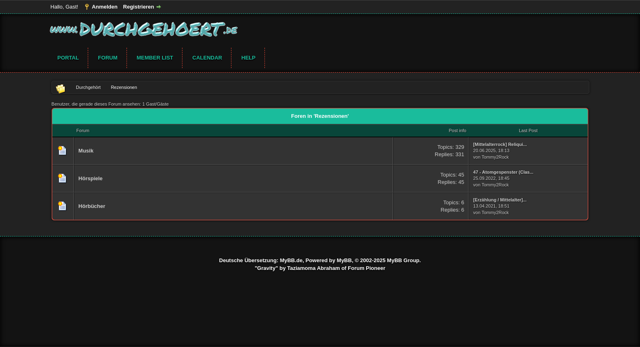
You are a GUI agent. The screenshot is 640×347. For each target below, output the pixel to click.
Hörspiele (90, 178)
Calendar (207, 58)
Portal (68, 58)
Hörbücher (91, 206)
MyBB (344, 260)
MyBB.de (291, 260)
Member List (155, 58)
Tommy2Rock (495, 157)
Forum (108, 58)
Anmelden (105, 7)
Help (248, 58)
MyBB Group (403, 260)
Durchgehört (88, 87)
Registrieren (138, 7)
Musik (85, 151)
